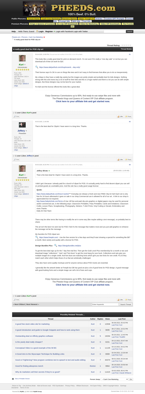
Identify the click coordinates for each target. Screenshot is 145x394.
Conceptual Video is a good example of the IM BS (35, 348)
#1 (129, 54)
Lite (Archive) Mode (29, 386)
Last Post (115, 325)
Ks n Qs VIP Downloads (67, 24)
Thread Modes (126, 49)
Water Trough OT (86, 19)
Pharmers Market (69, 19)
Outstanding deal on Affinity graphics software (34, 336)
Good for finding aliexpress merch (29, 366)
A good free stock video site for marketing (32, 324)
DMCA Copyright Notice (111, 386)
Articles (99, 19)
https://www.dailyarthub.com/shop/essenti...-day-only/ (59, 67)
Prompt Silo (64, 21)
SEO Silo (76, 21)
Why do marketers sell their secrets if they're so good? (37, 372)
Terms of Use (24, 388)
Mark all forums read (44, 386)
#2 (129, 121)
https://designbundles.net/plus (69, 246)
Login (41, 31)
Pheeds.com (16, 37)
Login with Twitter (80, 31)
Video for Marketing (89, 24)
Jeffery (21, 131)
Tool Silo (87, 21)
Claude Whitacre (125, 373)
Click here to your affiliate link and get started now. (83, 101)
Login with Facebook (64, 31)
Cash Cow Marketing (36, 37)
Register (49, 31)
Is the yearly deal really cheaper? (29, 342)
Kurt (81, 54)
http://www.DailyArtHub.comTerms (50, 201)
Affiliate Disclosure (82, 386)
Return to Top (16, 386)
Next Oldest (20, 304)
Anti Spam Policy (95, 386)
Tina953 (122, 337)
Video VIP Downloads (110, 24)
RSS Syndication (58, 386)
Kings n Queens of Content (42, 24)
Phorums (25, 37)
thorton (93, 366)
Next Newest (31, 304)
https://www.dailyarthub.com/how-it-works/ (53, 194)
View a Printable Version (22, 378)
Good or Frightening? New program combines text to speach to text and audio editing (50, 360)
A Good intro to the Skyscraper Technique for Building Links (39, 354)
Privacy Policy (70, 386)
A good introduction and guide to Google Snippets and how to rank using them (47, 330)
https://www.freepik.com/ (48, 237)
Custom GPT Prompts (114, 19)
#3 (129, 164)
